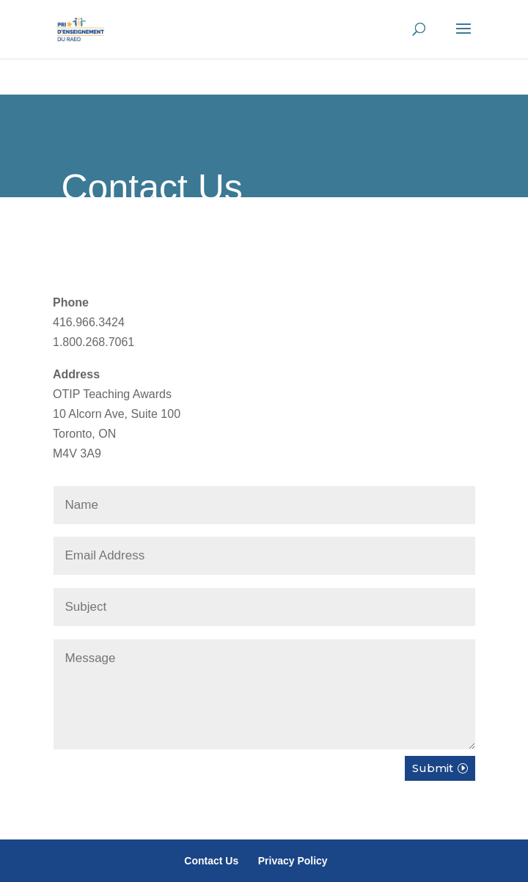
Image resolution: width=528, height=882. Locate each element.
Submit (432, 768)
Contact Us (211, 861)
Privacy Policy (293, 861)
